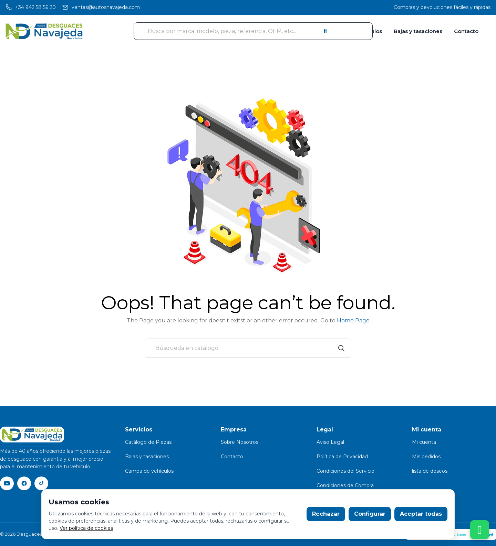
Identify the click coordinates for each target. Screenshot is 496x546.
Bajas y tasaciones (418, 31)
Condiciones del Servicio (345, 471)
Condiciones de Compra (345, 485)
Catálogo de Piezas (148, 442)
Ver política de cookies (86, 528)
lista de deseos (429, 471)
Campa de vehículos (149, 471)
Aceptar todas (421, 514)
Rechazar (326, 514)
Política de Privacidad (342, 456)
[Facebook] (24, 483)
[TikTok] (41, 483)
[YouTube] (7, 483)
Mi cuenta (424, 442)
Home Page (353, 320)
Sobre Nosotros (239, 442)
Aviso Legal (330, 442)
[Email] (101, 7)
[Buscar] (248, 348)
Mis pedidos (426, 456)
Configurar (369, 514)
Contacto (466, 31)
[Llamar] (31, 7)
